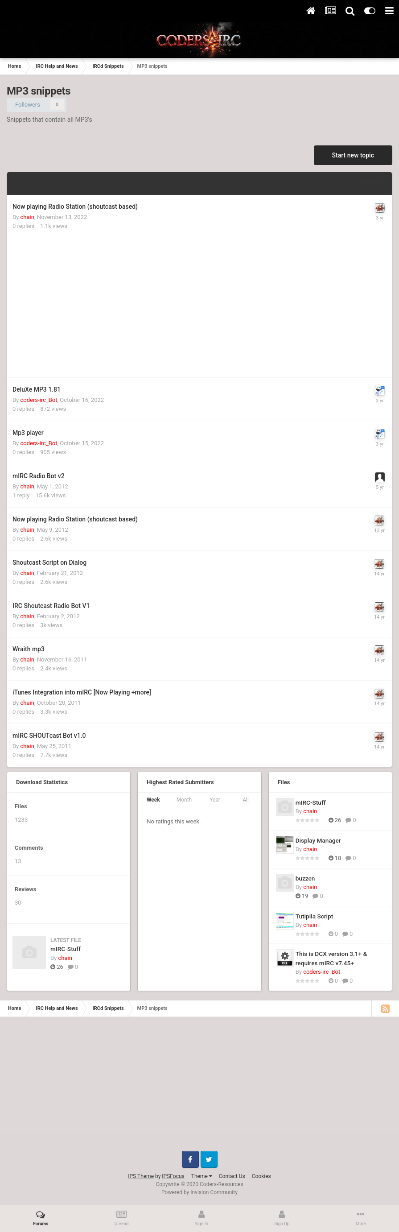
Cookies (261, 1176)
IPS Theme (141, 1176)
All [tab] (246, 800)
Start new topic (353, 155)
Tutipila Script (314, 916)
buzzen (305, 878)
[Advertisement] (116, 307)
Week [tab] (153, 800)
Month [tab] (184, 800)
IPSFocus (173, 1176)
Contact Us (232, 1176)
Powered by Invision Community (199, 1192)
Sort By (371, 183)
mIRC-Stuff (65, 948)
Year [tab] (215, 800)
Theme (201, 1176)
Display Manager (318, 840)
